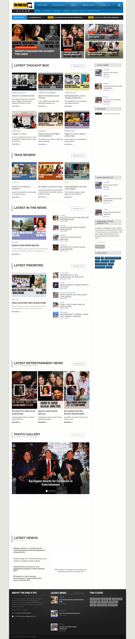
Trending (51, 17)
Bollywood (63, 235)
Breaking (15, 242)
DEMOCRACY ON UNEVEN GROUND (23, 96)
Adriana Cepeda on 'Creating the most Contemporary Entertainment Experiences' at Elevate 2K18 (29, 550)
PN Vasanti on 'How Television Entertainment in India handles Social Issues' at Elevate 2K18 (27, 578)
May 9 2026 (63, 231)
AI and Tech (15, 182)
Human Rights (64, 273)
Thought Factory (70, 93)
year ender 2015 (106, 599)
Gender (62, 283)
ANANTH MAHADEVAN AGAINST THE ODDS (49, 97)
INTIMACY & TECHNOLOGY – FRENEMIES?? (21, 187)
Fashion (109, 267)
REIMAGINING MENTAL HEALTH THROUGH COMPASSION (75, 97)
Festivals (91, 17)
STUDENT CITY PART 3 (19, 134)
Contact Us (105, 5)
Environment (64, 312)
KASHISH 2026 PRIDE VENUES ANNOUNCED (107, 17)
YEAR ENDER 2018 (117, 599)
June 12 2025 (64, 318)
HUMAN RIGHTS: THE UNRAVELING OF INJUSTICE (72, 276)
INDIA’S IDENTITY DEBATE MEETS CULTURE (74, 286)
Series (97, 258)
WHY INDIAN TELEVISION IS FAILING (50, 186)
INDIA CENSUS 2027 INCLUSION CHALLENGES (73, 296)
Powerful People (70, 131)
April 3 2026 (63, 288)
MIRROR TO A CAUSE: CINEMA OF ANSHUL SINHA (75, 135)
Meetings (104, 602)
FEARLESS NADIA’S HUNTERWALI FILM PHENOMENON (49, 135)
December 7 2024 (65, 279)
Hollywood (63, 245)
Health (62, 302)
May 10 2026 (64, 221)
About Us (83, 11)
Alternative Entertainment (47, 93)
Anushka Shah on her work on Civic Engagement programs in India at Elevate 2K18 (29, 569)
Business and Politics (19, 93)
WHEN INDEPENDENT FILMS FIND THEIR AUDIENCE (76, 187)
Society (111, 264)
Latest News (42, 5)
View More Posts (78, 66)
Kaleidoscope (16, 131)
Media (112, 261)
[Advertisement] (50, 340)
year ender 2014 (95, 599)
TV (39, 182)
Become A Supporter (93, 11)
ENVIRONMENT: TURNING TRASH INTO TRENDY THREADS (74, 315)
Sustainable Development (67, 293)
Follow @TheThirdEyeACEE (112, 114)
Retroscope (42, 131)
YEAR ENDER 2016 (100, 267)
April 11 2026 (64, 308)
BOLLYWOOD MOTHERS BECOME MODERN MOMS (69, 17)
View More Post (79, 364)
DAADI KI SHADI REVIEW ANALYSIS (32, 17)
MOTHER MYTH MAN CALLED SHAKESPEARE (72, 248)
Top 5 (97, 261)
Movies (67, 182)
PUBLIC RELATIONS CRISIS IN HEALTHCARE (29, 302)
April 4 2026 (63, 298)
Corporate (75, 11)
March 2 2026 (64, 251)
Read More (16, 106)
